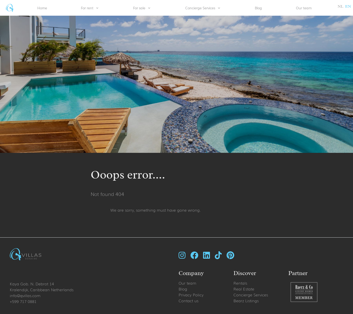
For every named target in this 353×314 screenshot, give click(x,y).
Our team (304, 7)
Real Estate (243, 289)
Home (42, 7)
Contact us (188, 300)
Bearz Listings (246, 300)
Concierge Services (250, 295)
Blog (258, 7)
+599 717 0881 (23, 301)
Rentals (240, 283)
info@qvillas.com (25, 295)
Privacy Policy (191, 295)
